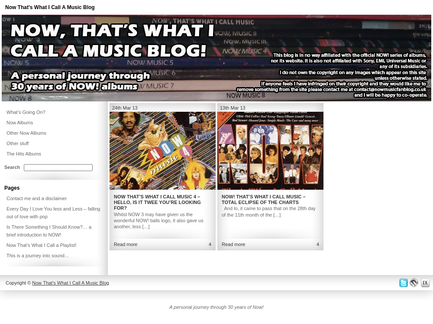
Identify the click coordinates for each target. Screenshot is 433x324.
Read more (125, 244)
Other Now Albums (26, 133)
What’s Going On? (25, 112)
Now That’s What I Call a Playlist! (41, 245)
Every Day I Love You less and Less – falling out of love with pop (53, 212)
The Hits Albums (23, 153)
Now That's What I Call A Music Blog (50, 7)
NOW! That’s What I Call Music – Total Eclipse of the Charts (264, 199)
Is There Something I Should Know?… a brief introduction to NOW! (48, 230)
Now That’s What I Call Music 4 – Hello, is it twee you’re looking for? (157, 202)
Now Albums (19, 122)
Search (12, 167)
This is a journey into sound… (37, 255)
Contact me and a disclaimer (36, 198)
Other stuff (17, 143)
